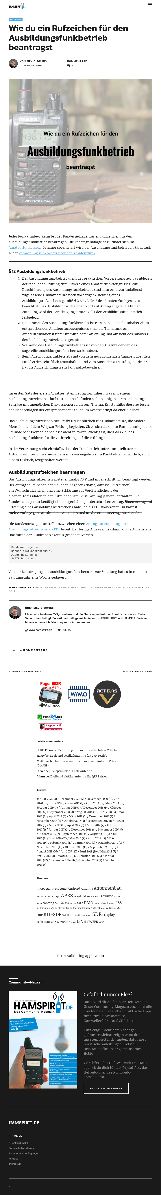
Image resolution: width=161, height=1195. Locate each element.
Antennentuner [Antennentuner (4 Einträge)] (46, 896)
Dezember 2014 (61, 860)
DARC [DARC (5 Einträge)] (80, 903)
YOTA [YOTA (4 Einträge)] (101, 921)
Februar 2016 (58, 842)
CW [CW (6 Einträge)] (67, 903)
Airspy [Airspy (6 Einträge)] (41, 888)
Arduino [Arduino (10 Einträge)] (106, 895)
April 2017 (73, 825)
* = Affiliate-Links (19, 1143)
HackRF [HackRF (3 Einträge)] (112, 903)
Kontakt (13, 1159)
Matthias (43, 761)
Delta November (128, 587)
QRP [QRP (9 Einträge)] (40, 914)
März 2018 (75, 816)
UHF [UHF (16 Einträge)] (76, 921)
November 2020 (97, 798)
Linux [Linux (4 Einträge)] (69, 908)
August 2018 (84, 812)
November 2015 (47, 847)
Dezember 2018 (93, 807)
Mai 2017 (54, 825)
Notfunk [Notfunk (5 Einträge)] (96, 908)
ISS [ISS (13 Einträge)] (119, 902)
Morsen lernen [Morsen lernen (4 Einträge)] (81, 908)
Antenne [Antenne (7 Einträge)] (87, 888)
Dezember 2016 (81, 829)
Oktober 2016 (47, 834)
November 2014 (87, 860)
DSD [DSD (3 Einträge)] (95, 903)
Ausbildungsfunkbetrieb (54, 587)
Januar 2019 (68, 807)
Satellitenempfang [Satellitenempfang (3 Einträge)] (83, 915)
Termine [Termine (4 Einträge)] (62, 921)
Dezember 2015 (108, 842)
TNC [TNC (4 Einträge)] (69, 921)
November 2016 (108, 829)
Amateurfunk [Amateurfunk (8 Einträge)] (56, 888)
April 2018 (55, 816)
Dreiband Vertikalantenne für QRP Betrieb (78, 755)
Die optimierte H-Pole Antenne (71, 771)
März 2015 (64, 856)
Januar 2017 (56, 829)
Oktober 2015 (73, 847)
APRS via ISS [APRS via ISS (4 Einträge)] (93, 896)
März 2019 (112, 803)
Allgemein (16, 19)
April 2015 (43, 856)
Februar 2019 (45, 807)
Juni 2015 (86, 851)
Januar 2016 (83, 842)
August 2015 (45, 851)
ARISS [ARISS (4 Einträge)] (117, 896)
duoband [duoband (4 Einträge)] (103, 903)
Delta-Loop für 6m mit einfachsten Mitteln (87, 750)
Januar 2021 (45, 798)
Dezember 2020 (70, 798)
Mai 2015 (106, 851)
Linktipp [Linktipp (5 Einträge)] (60, 908)
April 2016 (94, 838)
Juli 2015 (66, 851)
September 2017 (98, 820)
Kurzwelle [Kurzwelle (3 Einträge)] (50, 908)
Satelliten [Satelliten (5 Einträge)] (67, 915)
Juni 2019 (73, 803)
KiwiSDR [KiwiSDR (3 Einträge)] (41, 908)
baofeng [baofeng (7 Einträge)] (48, 903)
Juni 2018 (105, 812)
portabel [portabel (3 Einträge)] (117, 908)
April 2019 (92, 803)
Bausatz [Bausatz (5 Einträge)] (59, 903)
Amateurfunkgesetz (25, 247)
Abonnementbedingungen (24, 1153)
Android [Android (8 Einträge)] (74, 888)
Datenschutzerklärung (22, 1148)
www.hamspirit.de (40, 630)
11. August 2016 (31, 65)
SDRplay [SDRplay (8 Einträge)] (108, 914)
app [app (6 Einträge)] (57, 896)
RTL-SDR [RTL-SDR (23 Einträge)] (53, 914)
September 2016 (72, 834)
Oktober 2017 (72, 820)
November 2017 (47, 820)
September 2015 (100, 847)
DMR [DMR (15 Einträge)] (88, 902)
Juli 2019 (55, 803)
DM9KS (66, 630)
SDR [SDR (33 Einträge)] (97, 914)
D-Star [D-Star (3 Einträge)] (73, 903)
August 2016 (98, 834)
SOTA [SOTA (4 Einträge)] (53, 921)
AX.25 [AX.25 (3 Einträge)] (39, 903)
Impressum (15, 1164)
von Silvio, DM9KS (33, 61)
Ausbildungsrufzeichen (95, 587)
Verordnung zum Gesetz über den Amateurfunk (57, 252)
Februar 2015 (87, 856)
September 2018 (59, 812)
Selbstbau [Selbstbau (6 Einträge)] (43, 921)
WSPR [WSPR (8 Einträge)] (93, 921)
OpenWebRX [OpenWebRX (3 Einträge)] (107, 908)
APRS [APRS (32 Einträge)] (67, 895)
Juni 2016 (55, 838)
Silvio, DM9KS (44, 608)
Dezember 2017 (99, 816)
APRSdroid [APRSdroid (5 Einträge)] (80, 896)
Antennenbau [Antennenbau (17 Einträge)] (108, 888)
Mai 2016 (75, 838)
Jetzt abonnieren (106, 1088)
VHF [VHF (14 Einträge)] (84, 921)
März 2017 (93, 825)
